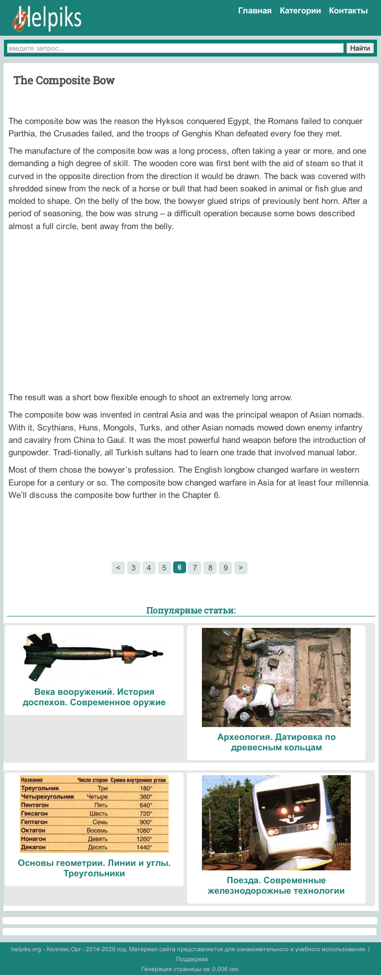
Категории (300, 10)
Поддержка (192, 959)
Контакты (348, 10)
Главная (255, 10)
